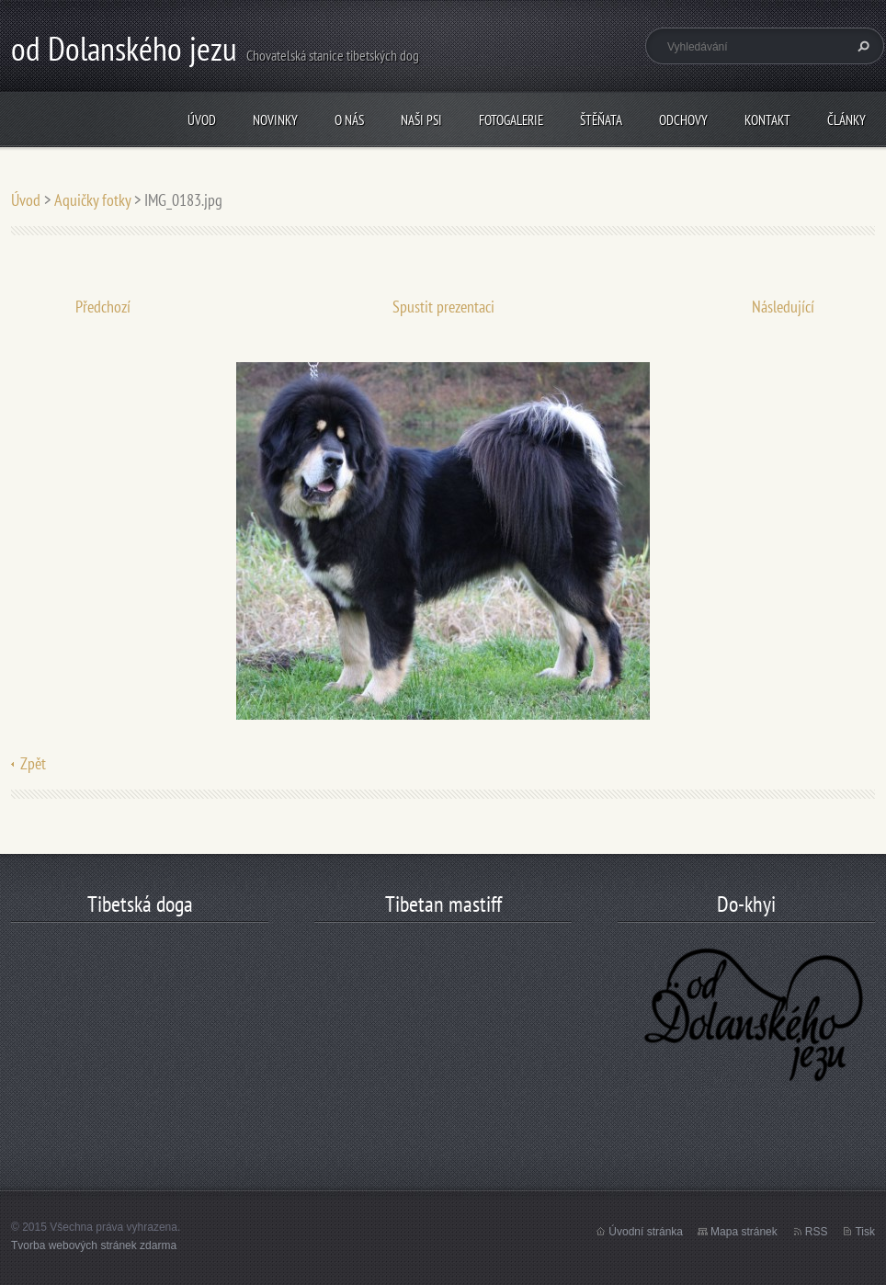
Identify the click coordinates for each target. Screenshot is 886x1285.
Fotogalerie (511, 120)
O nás (349, 120)
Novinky (275, 120)
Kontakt (767, 120)
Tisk (865, 1231)
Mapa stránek (744, 1231)
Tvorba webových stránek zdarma (93, 1245)
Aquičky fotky (92, 199)
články (846, 120)
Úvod (201, 120)
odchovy (683, 120)
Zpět (33, 763)
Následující (783, 306)
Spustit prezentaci (443, 306)
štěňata (601, 120)
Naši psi (421, 120)
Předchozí (103, 306)
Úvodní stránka (645, 1231)
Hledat (861, 46)
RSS (816, 1231)
